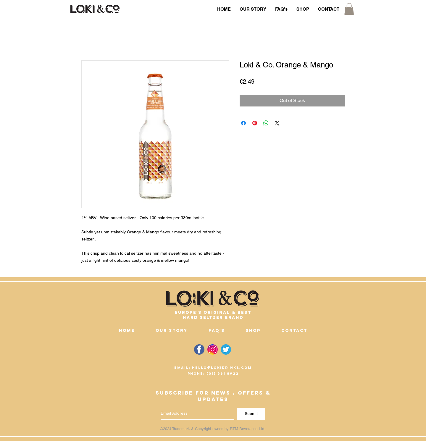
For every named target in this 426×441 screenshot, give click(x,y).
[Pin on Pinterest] (254, 123)
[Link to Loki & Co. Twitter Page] (226, 349)
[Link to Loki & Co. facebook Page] (199, 349)
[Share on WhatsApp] (266, 123)
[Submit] (251, 414)
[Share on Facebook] (243, 123)
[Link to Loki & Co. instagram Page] (212, 349)
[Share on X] (277, 123)
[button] (349, 9)
